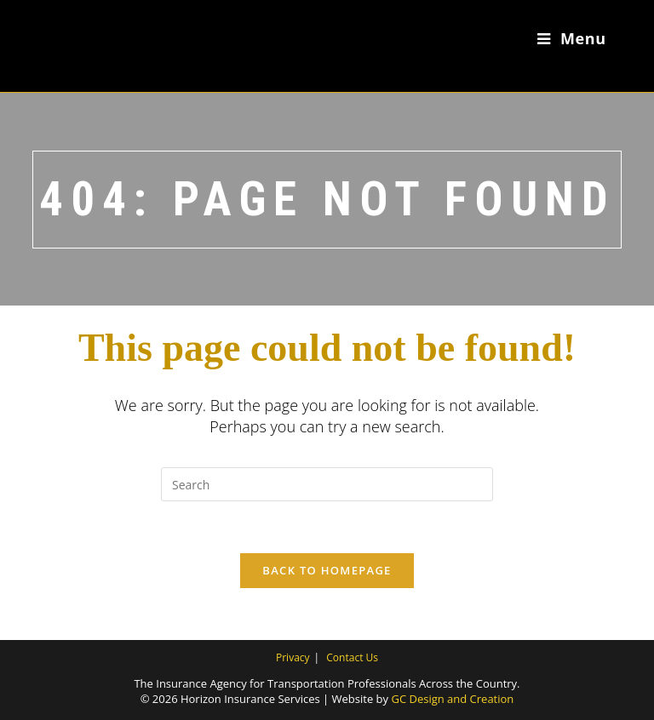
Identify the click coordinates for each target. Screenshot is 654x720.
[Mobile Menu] (571, 38)
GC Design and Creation (452, 698)
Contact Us (352, 657)
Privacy (293, 657)
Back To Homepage (326, 570)
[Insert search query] (327, 484)
